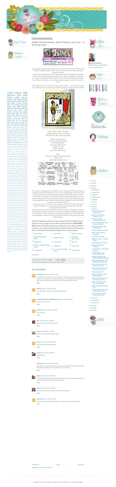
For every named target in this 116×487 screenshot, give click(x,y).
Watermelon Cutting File (13, 244)
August (94, 199)
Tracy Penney (58, 242)
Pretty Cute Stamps (21, 214)
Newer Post (35, 464)
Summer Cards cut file (21, 233)
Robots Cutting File (23, 156)
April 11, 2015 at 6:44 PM (48, 376)
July (93, 202)
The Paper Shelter (22, 238)
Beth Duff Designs (11, 147)
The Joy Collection (11, 238)
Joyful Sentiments (11, 199)
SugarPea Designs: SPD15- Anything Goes (99, 227)
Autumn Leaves (10, 161)
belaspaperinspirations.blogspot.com (47, 299)
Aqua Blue (24, 130)
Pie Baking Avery (22, 210)
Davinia (39, 376)
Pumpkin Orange (21, 125)
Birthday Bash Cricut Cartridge (19, 164)
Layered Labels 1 (11, 152)
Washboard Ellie (21, 243)
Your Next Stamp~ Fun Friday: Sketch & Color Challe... (100, 290)
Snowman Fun (18, 227)
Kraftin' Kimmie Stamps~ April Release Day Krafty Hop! (100, 261)
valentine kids (14, 250)
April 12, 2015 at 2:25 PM (49, 399)
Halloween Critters (23, 188)
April (93, 209)
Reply (38, 283)
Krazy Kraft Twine (11, 202)
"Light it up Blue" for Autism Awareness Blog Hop (99, 294)
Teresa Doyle (40, 274)
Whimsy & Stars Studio (13, 127)
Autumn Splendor (21, 161)
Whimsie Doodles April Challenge (98, 245)
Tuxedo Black (21, 137)
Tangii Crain (57, 246)
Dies (17, 178)
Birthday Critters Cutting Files (14, 166)
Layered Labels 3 (22, 152)
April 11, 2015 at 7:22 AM (51, 274)
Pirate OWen (22, 212)
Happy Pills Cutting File (14, 190)
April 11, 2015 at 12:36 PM (47, 320)
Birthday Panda (22, 147)
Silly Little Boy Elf (11, 226)
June (93, 204)
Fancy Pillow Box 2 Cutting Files (14, 183)
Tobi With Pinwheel (21, 239)
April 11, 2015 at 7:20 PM (48, 388)
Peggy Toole (37, 242)
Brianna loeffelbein (96, 63)
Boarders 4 (14, 168)
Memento (18, 207)
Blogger (81, 482)
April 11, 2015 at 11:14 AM (50, 310)
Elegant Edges (23, 180)
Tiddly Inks (18, 115)
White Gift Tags (15, 246)
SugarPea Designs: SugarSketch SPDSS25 (99, 219)
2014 (92, 305)
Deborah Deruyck (77, 233)
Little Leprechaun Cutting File (17, 204)
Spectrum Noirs (60, 262)
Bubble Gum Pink (12, 120)
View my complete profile (95, 67)
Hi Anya (16, 151)
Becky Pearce (76, 250)
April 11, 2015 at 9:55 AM (65, 299)
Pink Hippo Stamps (11, 212)
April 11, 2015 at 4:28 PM (47, 353)
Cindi (38, 353)
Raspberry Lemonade (12, 156)
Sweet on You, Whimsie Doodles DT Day (98, 215)
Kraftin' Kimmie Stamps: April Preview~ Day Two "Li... (99, 278)
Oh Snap (17, 154)
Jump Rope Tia (20, 199)
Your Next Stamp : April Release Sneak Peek (98, 253)
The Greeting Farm (17, 105)
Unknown (39, 310)
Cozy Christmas (12, 175)
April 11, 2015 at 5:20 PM (51, 363)
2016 (92, 185)
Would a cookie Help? (97, 272)
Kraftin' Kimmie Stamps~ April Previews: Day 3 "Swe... (100, 268)
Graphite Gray (14, 188)
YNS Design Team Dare (98, 236)
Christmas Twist (11, 139)
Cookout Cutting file (23, 173)
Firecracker (22, 139)
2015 (92, 188)
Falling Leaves (22, 181)
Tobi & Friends (10, 239)
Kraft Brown (23, 151)
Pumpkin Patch (10, 217)
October (94, 195)
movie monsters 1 (18, 248)
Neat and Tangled (11, 210)
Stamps (13, 134)
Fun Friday (12, 187)
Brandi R (39, 288)
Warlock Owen (10, 243)
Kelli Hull (74, 242)
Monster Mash (10, 154)
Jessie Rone (57, 233)
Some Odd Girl (15, 108)
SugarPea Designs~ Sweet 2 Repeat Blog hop (99, 275)
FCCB (8, 181)
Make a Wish (11, 207)
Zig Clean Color (11, 125)
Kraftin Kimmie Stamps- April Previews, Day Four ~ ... (99, 265)
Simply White (17, 135)
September (95, 197)
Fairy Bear (14, 181)
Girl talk (19, 187)
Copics (10, 97)
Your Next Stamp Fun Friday (99, 242)
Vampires (24, 241)
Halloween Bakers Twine (14, 141)
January (94, 302)
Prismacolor (23, 216)
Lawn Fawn (19, 202)
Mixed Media (24, 207)
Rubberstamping (23, 219)
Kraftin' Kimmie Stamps (42, 262)
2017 (92, 183)
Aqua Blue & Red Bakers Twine (18, 146)
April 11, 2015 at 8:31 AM (49, 288)
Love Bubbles (24, 205)
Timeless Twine (16, 101)
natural (19, 134)
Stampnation (22, 231)
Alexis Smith (75, 246)
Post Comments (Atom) (45, 467)
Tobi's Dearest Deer (11, 241)
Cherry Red (15, 129)
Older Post (81, 464)
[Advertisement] (58, 448)
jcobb (38, 331)
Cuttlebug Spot (24, 176)
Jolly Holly (23, 197)
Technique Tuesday (11, 236)
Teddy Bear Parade (22, 236)
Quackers (18, 217)
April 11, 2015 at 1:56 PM (47, 331)
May (93, 206)
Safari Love (11, 221)
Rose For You (15, 219)
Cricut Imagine (21, 149)
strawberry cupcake (19, 124)
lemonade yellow (20, 118)
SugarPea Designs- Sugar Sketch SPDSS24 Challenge (100, 257)
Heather (39, 388)
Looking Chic (17, 205)
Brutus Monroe (18, 170)
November (95, 192)
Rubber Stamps (52, 262)
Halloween (9, 151)
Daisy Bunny (11, 178)
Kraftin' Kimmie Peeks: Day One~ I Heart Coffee (99, 282)
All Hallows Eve (22, 159)
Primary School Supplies (12, 216)
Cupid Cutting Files (15, 176)
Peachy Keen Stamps (21, 112)
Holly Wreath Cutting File (13, 193)
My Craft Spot (23, 209)
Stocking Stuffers (11, 233)
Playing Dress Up (11, 214)
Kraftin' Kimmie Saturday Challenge (98, 233)
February (94, 300)
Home (58, 464)
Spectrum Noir (16, 130)
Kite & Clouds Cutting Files (20, 200)
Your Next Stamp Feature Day (100, 230)
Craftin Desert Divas (14, 132)
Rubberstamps (17, 142)
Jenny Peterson (38, 233)
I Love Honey (20, 195)
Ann (38, 320)
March (94, 298)
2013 (92, 308)
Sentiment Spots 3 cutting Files (19, 224)
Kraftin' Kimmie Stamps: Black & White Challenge (100, 223)
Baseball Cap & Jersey (12, 163)
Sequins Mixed (12, 158)
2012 (92, 310)
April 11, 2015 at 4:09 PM (49, 342)
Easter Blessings (14, 180)
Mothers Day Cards (13, 209)
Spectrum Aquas (14, 113)
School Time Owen (16, 222)
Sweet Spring (23, 234)
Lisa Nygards (38, 250)
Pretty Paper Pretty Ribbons (17, 107)
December (95, 190)
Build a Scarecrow (16, 171)
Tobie (19, 241)
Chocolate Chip (11, 149)
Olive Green (23, 154)
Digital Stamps (22, 99)
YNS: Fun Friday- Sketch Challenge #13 (98, 211)
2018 (92, 181)
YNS (25, 101)
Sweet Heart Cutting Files (12, 234)
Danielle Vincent (58, 237)
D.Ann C (39, 342)
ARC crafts (15, 159)
